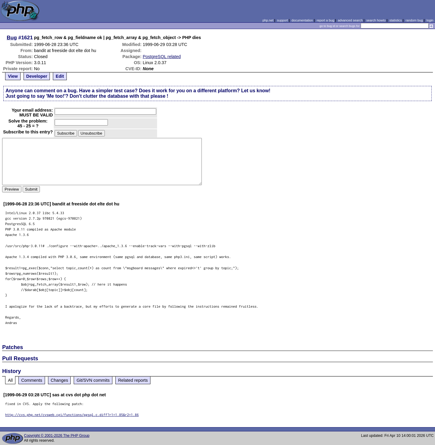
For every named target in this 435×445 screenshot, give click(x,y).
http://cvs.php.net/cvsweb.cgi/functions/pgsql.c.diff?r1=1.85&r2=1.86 (72, 415)
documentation (302, 20)
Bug (12, 37)
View (13, 76)
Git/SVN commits (93, 380)
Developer (36, 76)
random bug (414, 20)
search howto (375, 20)
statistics (395, 20)
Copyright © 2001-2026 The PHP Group (56, 436)
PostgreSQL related (162, 56)
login (430, 20)
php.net (268, 20)
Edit (60, 76)
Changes (59, 380)
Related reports (133, 380)
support (282, 20)
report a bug (325, 20)
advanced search (350, 20)
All (10, 380)
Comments (31, 380)
